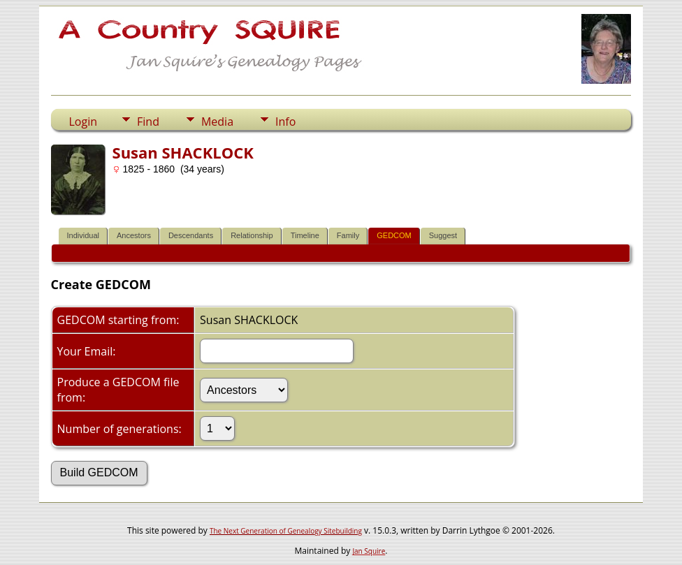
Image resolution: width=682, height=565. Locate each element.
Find (148, 121)
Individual (83, 235)
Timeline (305, 235)
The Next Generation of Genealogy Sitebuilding (286, 531)
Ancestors (134, 235)
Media (217, 121)
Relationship (252, 235)
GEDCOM (394, 235)
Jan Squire (368, 551)
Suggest (443, 235)
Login (83, 121)
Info (285, 121)
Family (348, 235)
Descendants (190, 235)
